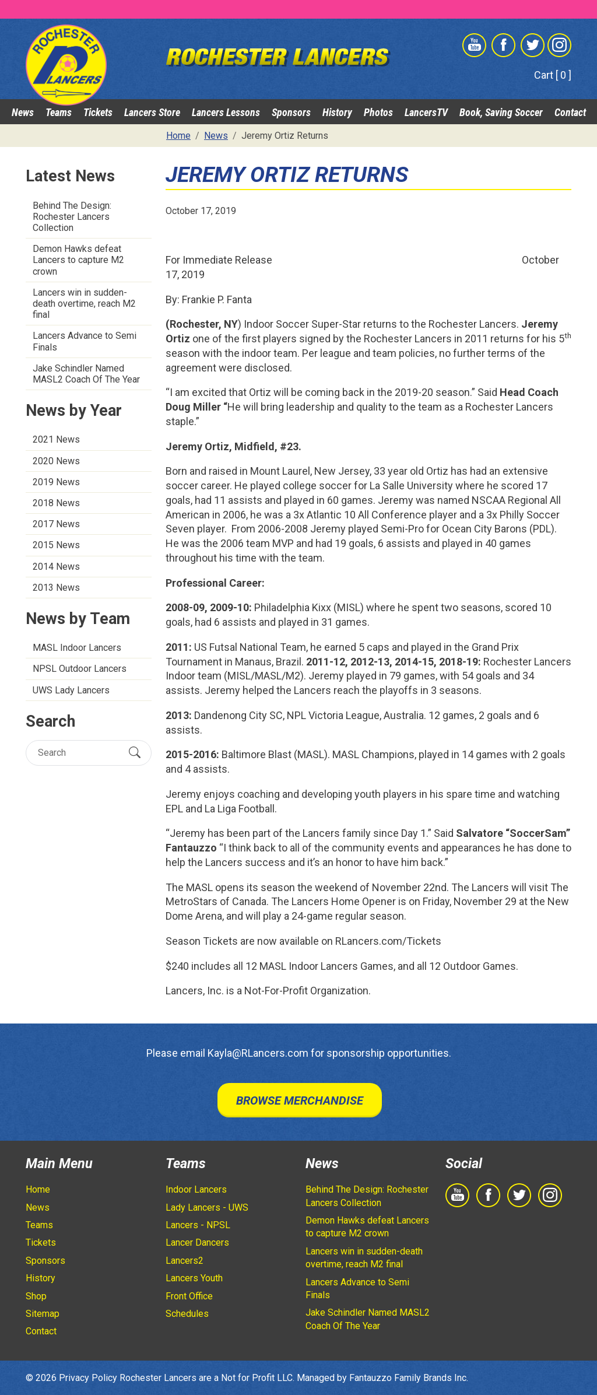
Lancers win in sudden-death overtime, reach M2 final (84, 303)
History (337, 112)
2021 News (56, 439)
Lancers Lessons (226, 112)
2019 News (56, 482)
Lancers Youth (194, 1278)
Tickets (98, 112)
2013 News (56, 587)
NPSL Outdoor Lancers (80, 668)
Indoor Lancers (196, 1189)
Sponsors (291, 112)
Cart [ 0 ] (552, 75)
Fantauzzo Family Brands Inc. (408, 1377)
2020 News (56, 461)
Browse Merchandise (299, 1100)
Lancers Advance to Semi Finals (84, 341)
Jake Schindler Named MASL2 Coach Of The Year (86, 374)
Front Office (189, 1296)
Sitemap (42, 1313)
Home (38, 1189)
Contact (570, 112)
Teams (58, 112)
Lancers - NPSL (198, 1225)
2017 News (56, 524)
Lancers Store (152, 112)
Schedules (187, 1313)
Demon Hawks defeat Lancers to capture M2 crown (78, 259)
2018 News (56, 503)
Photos (378, 112)
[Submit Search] (134, 752)
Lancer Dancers (197, 1242)
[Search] (78, 753)
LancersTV (426, 112)
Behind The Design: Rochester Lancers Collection (72, 216)
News (23, 112)
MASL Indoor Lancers (77, 647)
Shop (36, 1296)
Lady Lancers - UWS (207, 1207)
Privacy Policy (88, 1377)
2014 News (56, 566)
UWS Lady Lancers (71, 690)
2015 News (56, 545)
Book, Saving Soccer (501, 112)
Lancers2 (184, 1260)
